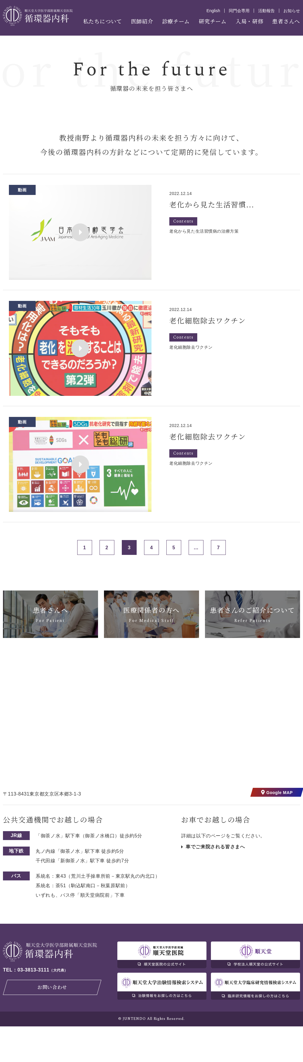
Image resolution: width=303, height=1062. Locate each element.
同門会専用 (239, 10)
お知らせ (291, 10)
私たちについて (102, 21)
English (213, 10)
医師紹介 (142, 21)
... (196, 583)
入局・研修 (249, 21)
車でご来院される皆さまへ (215, 882)
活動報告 (266, 10)
